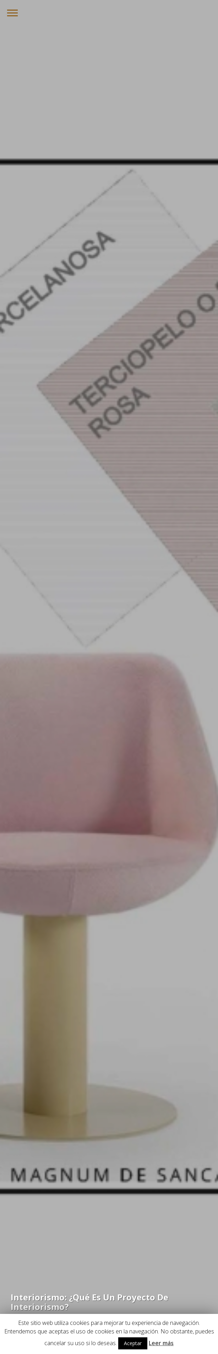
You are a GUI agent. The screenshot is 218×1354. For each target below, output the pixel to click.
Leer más (161, 1343)
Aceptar (133, 1343)
